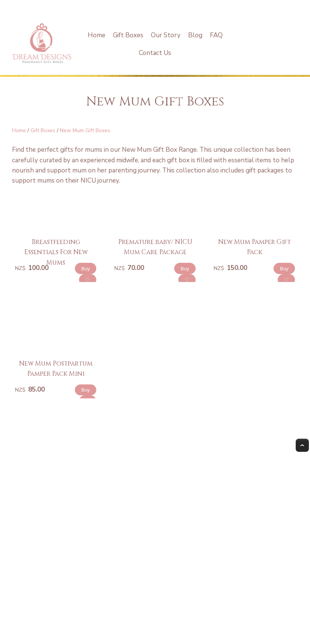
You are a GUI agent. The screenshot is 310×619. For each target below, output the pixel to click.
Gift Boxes (128, 35)
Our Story (166, 35)
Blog (195, 35)
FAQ (216, 35)
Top (302, 445)
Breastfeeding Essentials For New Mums (56, 252)
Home (96, 35)
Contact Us (155, 53)
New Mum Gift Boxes (85, 130)
